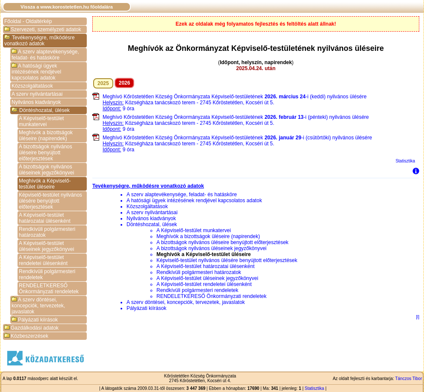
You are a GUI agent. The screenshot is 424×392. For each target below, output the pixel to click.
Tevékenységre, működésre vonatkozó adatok (39, 41)
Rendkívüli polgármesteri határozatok (47, 232)
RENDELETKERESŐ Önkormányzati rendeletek (49, 289)
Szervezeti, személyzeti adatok (42, 29)
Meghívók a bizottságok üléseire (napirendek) (46, 135)
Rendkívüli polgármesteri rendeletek (47, 274)
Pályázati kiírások (35, 320)
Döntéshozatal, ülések (41, 110)
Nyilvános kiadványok (36, 102)
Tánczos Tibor (408, 378)
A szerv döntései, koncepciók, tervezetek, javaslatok (38, 306)
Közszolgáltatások (32, 86)
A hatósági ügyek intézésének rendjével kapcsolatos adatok (36, 72)
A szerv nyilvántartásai (37, 94)
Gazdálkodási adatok (31, 328)
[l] (417, 317)
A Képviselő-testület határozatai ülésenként (45, 218)
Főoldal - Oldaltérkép (28, 21)
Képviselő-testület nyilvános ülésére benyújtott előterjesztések (50, 201)
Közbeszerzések (26, 336)
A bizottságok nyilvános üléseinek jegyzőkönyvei (46, 170)
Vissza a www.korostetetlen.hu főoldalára (67, 6)
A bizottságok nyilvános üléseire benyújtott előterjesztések (45, 153)
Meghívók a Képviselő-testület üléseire (45, 184)
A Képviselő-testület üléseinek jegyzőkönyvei (46, 246)
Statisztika (405, 161)
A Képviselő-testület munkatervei (41, 121)
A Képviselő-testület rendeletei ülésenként (43, 260)
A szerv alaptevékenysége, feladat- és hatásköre (45, 55)
